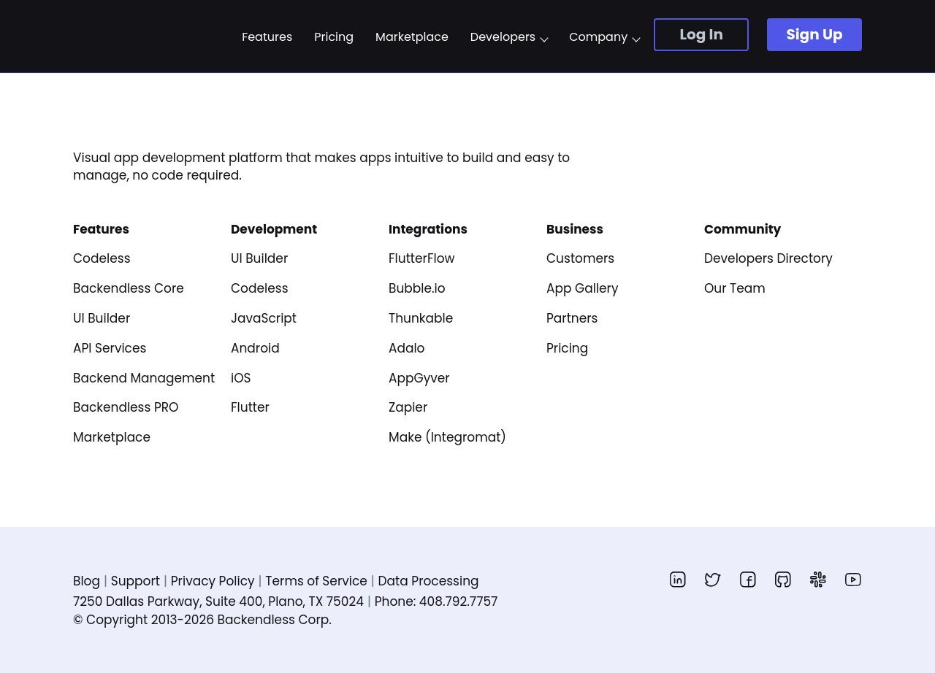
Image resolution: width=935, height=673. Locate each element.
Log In (700, 34)
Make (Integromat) (447, 437)
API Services (109, 348)
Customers (580, 258)
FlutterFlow (421, 258)
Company (598, 37)
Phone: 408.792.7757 (436, 601)
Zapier (408, 407)
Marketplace (412, 37)
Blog (86, 581)
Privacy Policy (213, 581)
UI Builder (101, 318)
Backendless (144, 36)
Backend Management (144, 378)
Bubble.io (417, 288)
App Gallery (582, 288)
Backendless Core (128, 288)
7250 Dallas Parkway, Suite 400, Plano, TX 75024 (218, 601)
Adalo (407, 348)
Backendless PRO (125, 407)
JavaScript (264, 318)
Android (255, 348)
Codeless (102, 258)
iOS (241, 378)
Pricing (334, 37)
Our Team (735, 288)
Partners (572, 318)
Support (135, 581)
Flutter (250, 407)
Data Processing (428, 581)
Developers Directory (768, 258)
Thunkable (421, 318)
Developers (502, 37)
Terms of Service (316, 581)
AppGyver (419, 378)
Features (267, 37)
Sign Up (814, 34)
